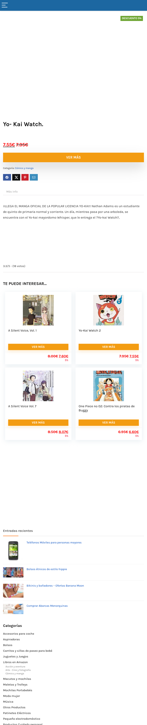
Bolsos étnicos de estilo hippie (47, 569)
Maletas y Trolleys (15, 684)
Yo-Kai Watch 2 (90, 330)
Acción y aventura (15, 666)
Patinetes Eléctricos (17, 713)
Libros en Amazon (15, 662)
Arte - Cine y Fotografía (18, 670)
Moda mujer (11, 696)
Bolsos (7, 645)
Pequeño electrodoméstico (21, 719)
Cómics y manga (24, 168)
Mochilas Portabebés (17, 690)
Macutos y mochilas (17, 679)
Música (8, 701)
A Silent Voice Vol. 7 (22, 406)
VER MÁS (73, 157)
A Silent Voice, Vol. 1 (22, 330)
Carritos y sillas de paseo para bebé (27, 651)
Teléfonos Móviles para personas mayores (54, 542)
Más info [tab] (12, 191)
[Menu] (5, 5)
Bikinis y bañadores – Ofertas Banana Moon (55, 585)
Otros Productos (14, 707)
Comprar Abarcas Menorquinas (47, 606)
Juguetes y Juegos (15, 656)
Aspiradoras (11, 639)
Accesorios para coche (18, 633)
